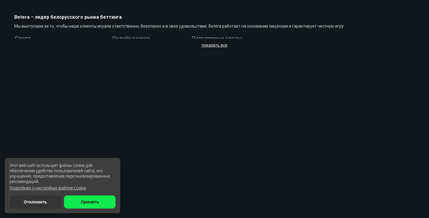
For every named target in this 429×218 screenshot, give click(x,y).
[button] (47, 188)
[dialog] (62, 185)
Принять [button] (90, 202)
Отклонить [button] (35, 202)
